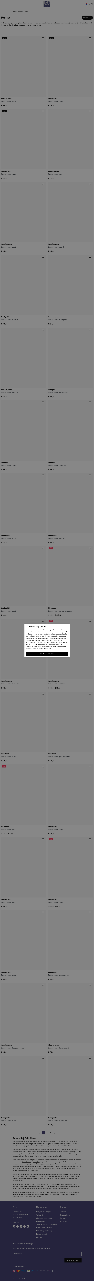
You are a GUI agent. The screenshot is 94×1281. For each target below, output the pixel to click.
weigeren (56, 644)
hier (39, 642)
